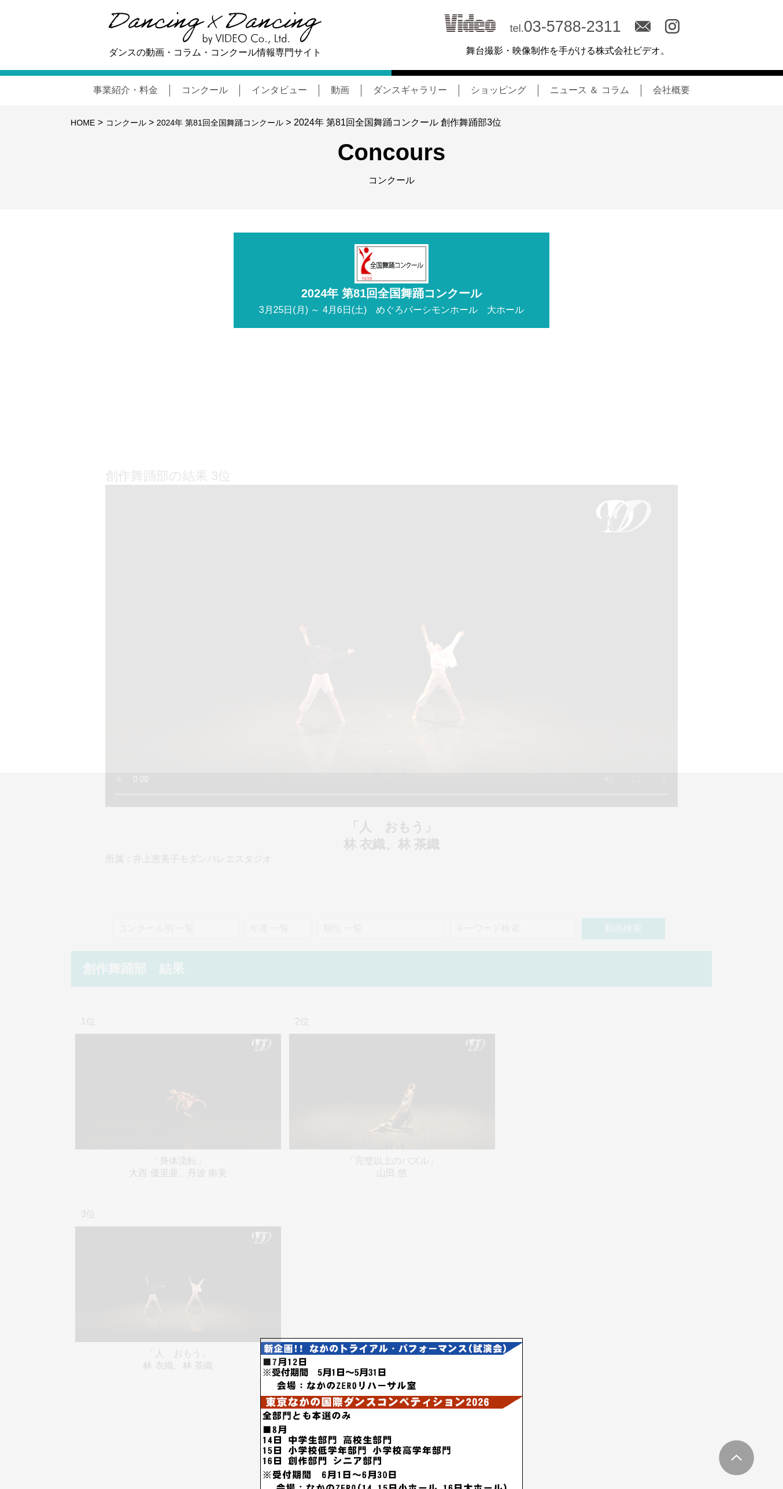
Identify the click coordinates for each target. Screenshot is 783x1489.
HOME (84, 122)
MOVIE (566, 1435)
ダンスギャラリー (410, 90)
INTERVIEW (510, 1435)
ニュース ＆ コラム (589, 90)
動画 (340, 90)
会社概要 (671, 90)
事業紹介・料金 (125, 90)
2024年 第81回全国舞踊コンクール (237, 122)
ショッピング (498, 90)
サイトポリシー (680, 1436)
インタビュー (279, 90)
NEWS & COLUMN (374, 1435)
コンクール (205, 90)
